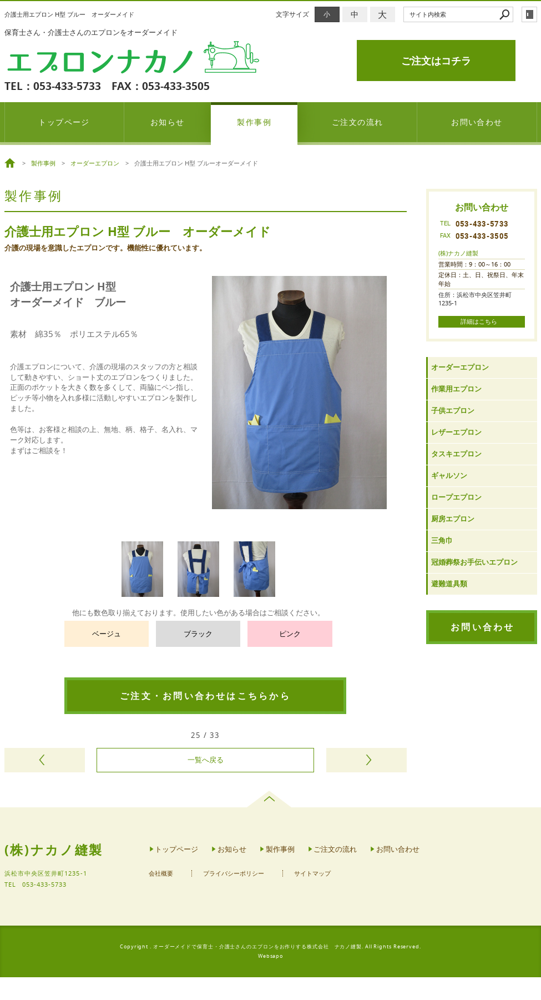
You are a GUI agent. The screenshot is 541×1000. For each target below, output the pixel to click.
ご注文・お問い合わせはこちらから (205, 696)
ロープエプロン (456, 497)
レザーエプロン (456, 432)
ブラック (198, 634)
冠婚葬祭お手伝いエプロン (474, 562)
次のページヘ (366, 760)
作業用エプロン (456, 389)
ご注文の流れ (357, 122)
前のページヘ (44, 760)
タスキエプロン (456, 454)
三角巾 (442, 540)
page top (270, 799)
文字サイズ (292, 14)
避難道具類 (449, 584)
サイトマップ (312, 874)
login (529, 14)
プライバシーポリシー (233, 874)
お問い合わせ (477, 122)
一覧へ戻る (206, 760)
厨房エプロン (452, 519)
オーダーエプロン (460, 367)
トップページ (64, 122)
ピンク (290, 634)
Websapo (270, 956)
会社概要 (161, 874)
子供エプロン (452, 410)
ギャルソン (449, 475)
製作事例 (254, 122)
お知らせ (167, 122)
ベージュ (106, 634)
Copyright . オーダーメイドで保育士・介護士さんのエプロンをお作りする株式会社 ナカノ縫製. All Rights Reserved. (270, 946)
